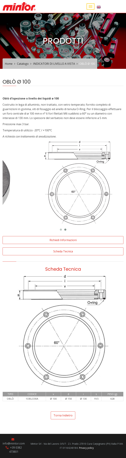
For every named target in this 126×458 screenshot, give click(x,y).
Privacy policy (86, 447)
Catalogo (23, 64)
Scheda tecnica (63, 251)
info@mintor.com (14, 443)
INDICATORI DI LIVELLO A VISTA (54, 64)
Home (9, 64)
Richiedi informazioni (63, 240)
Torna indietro (63, 415)
